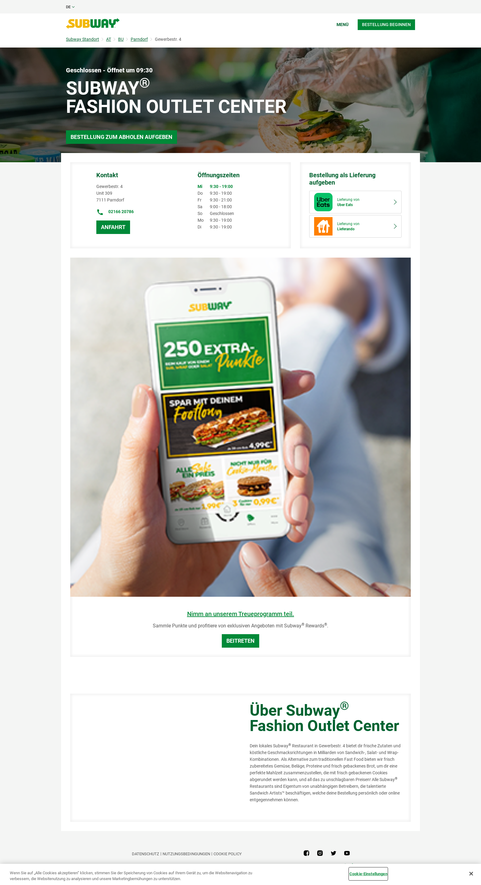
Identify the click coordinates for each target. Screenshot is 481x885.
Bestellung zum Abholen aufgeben (121, 137)
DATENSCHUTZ (145, 854)
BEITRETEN (240, 641)
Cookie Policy (228, 854)
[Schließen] (471, 873)
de (68, 7)
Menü (342, 24)
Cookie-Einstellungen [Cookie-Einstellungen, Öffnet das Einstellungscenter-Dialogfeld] (368, 874)
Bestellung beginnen (386, 24)
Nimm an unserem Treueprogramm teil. (240, 614)
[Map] (153, 758)
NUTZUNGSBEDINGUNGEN (186, 854)
